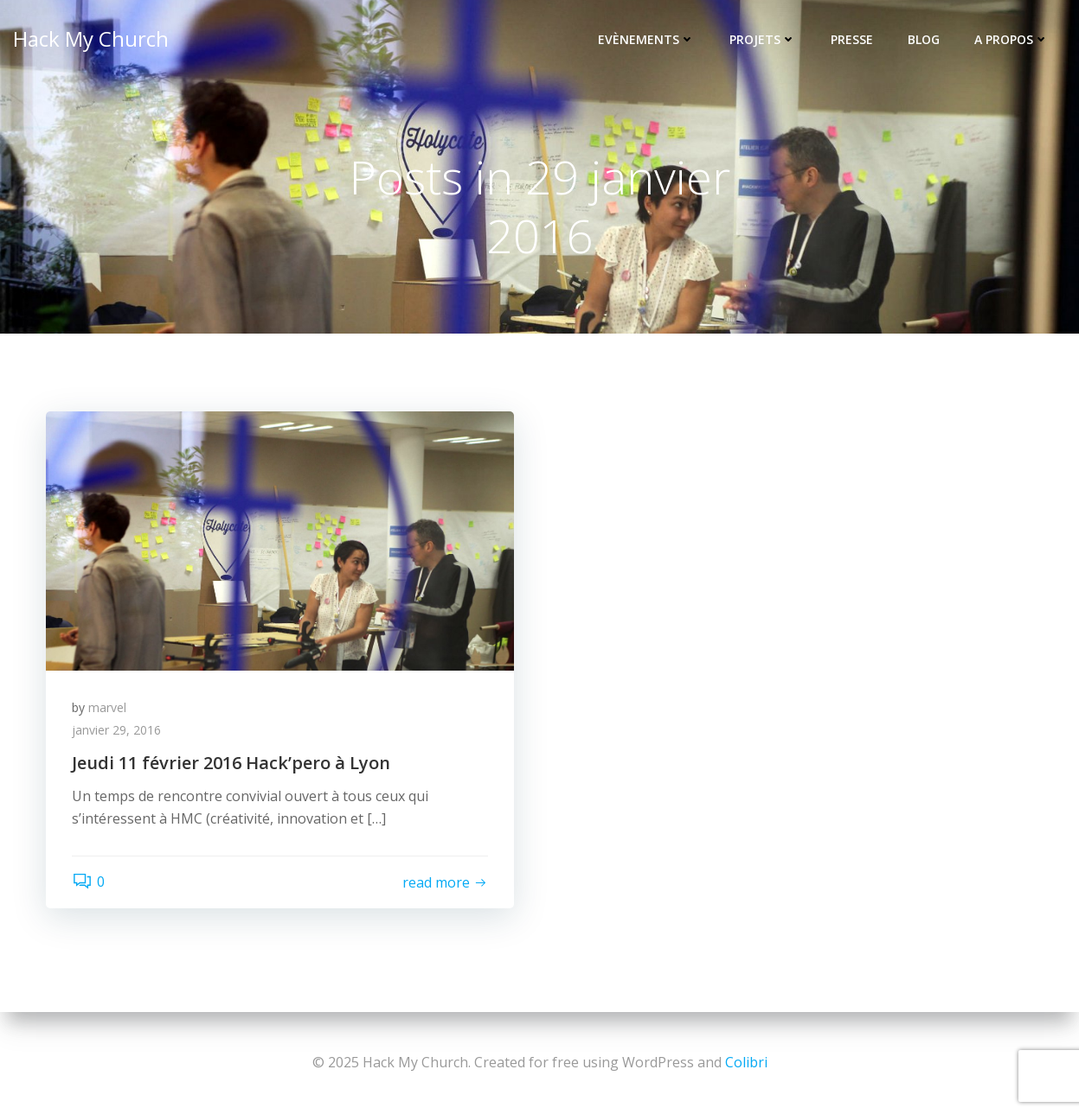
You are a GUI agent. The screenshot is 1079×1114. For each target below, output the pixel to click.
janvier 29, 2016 (116, 730)
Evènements (646, 39)
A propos (1011, 39)
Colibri (746, 1062)
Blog (924, 39)
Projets (762, 39)
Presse (852, 39)
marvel (107, 707)
